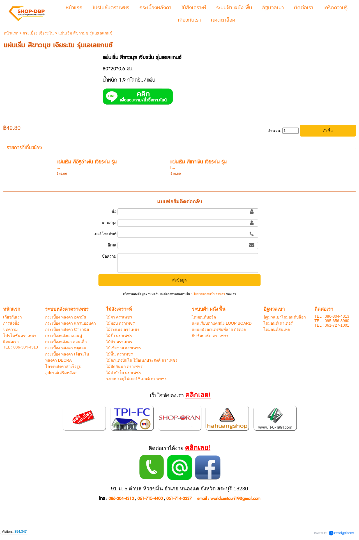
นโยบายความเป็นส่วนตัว (207, 294)
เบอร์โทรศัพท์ (104, 234)
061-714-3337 (179, 499)
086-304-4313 (121, 499)
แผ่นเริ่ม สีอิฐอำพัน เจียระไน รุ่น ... (86, 165)
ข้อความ (109, 256)
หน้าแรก (11, 33)
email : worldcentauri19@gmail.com (228, 499)
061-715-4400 (150, 499)
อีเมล (112, 245)
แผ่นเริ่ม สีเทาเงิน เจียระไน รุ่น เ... (198, 165)
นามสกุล (109, 222)
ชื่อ (113, 211)
